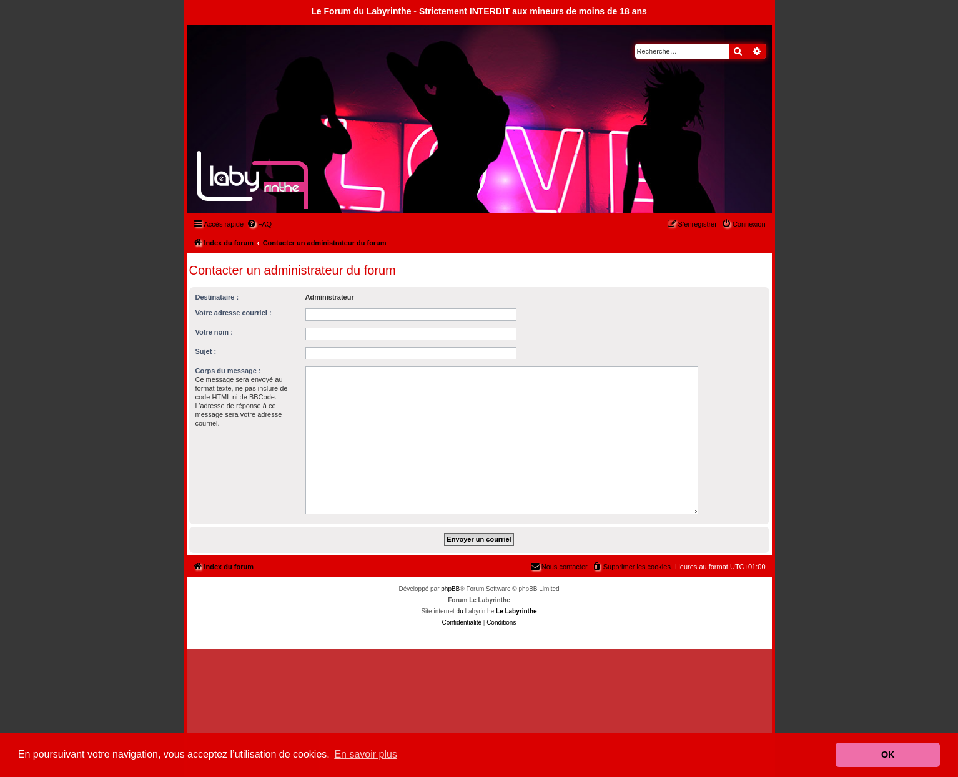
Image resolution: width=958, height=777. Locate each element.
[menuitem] (259, 224)
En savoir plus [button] (365, 754)
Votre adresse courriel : (233, 312)
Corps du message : (228, 370)
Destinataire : (217, 297)
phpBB (450, 588)
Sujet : (206, 351)
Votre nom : (214, 332)
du (460, 611)
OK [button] (888, 755)
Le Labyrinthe (516, 611)
